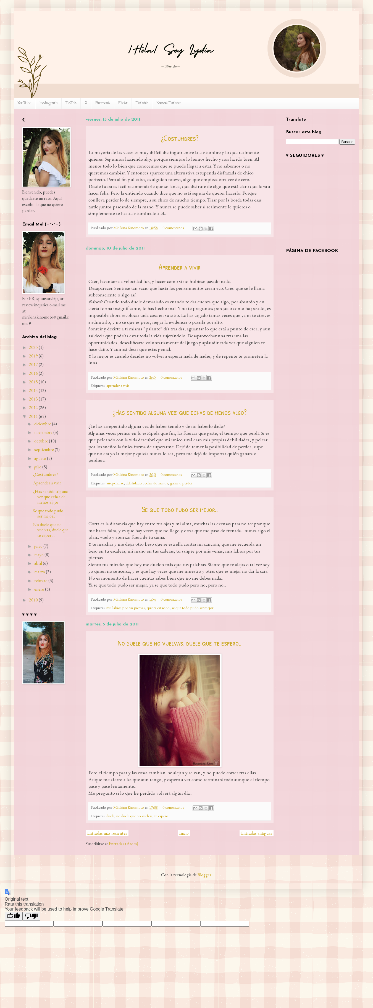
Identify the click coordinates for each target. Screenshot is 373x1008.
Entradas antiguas (256, 833)
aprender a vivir (117, 385)
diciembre (42, 424)
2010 (33, 600)
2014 (33, 390)
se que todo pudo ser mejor (192, 607)
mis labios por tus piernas (125, 607)
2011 (33, 416)
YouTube (24, 103)
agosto (40, 458)
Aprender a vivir (180, 267)
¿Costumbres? (180, 138)
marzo (39, 572)
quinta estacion (158, 607)
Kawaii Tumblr (168, 103)
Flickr (123, 103)
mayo (39, 555)
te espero (161, 815)
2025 (33, 347)
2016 (33, 373)
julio (37, 467)
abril (38, 563)
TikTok (71, 103)
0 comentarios (173, 227)
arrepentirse (115, 483)
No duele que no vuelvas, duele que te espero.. (179, 643)
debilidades (134, 483)
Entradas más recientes (107, 833)
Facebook (102, 103)
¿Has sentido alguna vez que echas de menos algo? (179, 412)
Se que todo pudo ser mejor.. (180, 509)
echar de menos (156, 483)
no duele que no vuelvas (134, 815)
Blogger (204, 875)
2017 (33, 364)
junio (38, 546)
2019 (33, 356)
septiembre (44, 449)
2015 (33, 382)
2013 (33, 399)
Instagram (48, 103)
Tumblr (142, 103)
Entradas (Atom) (123, 844)
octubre (41, 441)
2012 (33, 407)
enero (39, 589)
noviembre (43, 432)
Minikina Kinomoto (129, 227)
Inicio (184, 833)
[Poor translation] (31, 916)
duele (110, 815)
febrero (41, 580)
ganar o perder (181, 483)
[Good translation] (13, 916)
